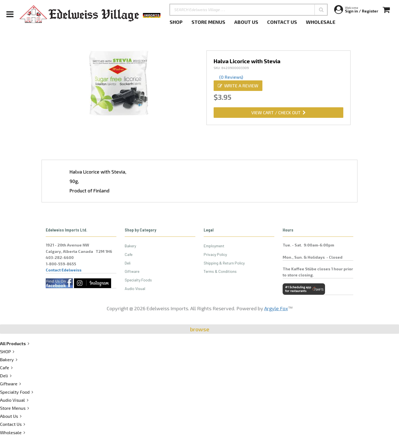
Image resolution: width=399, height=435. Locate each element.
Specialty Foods (138, 280)
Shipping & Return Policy (224, 263)
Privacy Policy (215, 254)
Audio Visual (135, 288)
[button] (321, 10)
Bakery (130, 245)
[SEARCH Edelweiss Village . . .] (248, 10)
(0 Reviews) (231, 77)
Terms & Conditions (220, 271)
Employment (214, 245)
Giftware (132, 271)
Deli (128, 263)
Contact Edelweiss (63, 270)
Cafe (128, 254)
